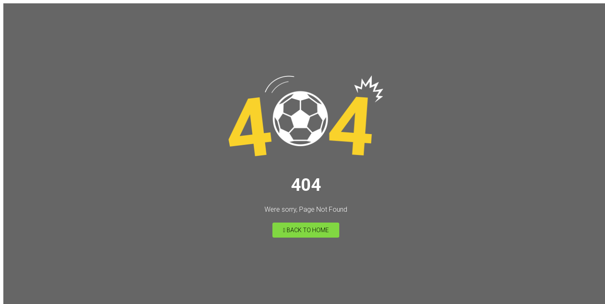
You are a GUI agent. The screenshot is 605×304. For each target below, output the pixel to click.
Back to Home (305, 230)
